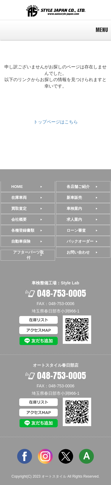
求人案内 (74, 219)
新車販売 (74, 197)
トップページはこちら (55, 121)
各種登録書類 (22, 230)
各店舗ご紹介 (78, 186)
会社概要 (19, 219)
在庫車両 (19, 197)
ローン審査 (76, 230)
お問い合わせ (78, 252)
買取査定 (19, 208)
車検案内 (74, 208)
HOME (17, 186)
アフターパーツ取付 (28, 255)
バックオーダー (80, 241)
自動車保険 (20, 241)
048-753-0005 (55, 293)
